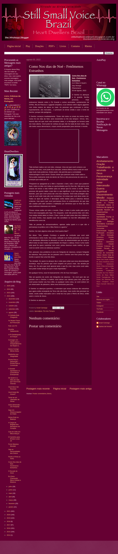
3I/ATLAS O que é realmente (17, 202)
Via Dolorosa (106, 279)
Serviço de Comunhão (105, 253)
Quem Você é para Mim (17, 255)
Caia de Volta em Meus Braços (14, 432)
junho (11, 490)
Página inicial (14, 46)
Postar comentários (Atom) (42, 393)
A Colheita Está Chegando (13, 316)
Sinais (98, 266)
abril (10, 497)
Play (28, 46)
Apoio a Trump (105, 202)
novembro (12, 302)
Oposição (103, 284)
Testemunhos (102, 226)
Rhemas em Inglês (103, 299)
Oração (100, 164)
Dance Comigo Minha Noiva (13, 350)
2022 (9, 296)
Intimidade (102, 179)
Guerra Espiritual (101, 190)
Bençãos (99, 244)
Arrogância (105, 281)
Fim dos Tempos (49, 311)
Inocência (106, 261)
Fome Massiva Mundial (13, 445)
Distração (110, 235)
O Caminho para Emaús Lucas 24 (14, 439)
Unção (106, 259)
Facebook (99, 312)
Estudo (111, 244)
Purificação (100, 233)
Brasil (112, 281)
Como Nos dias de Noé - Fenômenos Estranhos (14, 465)
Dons (108, 205)
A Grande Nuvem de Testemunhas (105, 209)
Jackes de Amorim (105, 326)
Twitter (98, 303)
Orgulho (111, 231)
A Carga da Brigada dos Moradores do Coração (14, 425)
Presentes (100, 214)
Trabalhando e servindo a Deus (105, 170)
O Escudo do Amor (12, 472)
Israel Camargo (104, 323)
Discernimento (104, 194)
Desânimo (100, 237)
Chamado (100, 205)
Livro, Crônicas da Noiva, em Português (12, 98)
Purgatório (100, 239)
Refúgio (110, 221)
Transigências (106, 277)
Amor (99, 182)
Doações (39, 46)
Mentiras (99, 264)
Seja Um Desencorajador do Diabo (14, 412)
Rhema (111, 250)
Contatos (75, 46)
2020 (9, 515)
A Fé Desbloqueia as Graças (14, 335)
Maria (111, 200)
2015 (9, 532)
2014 (9, 535)
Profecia (99, 242)
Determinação (101, 231)
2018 (9, 521)
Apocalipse (38, 311)
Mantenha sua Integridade (13, 355)
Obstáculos (110, 264)
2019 (9, 518)
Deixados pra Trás (105, 268)
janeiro (11, 507)
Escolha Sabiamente (13, 330)
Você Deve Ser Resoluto (13, 388)
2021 (9, 511)
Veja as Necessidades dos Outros (14, 451)
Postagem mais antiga (81, 388)
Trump (108, 217)
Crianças (99, 246)
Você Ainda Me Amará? (13, 393)
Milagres (111, 257)
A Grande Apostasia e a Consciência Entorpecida (14, 371)
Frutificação (110, 270)
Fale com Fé (12, 326)
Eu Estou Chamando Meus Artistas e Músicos (14, 479)
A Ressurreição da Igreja (105, 219)
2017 (9, 525)
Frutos (104, 257)
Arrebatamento (104, 161)
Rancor (111, 272)
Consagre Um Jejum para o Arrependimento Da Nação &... (14, 342)
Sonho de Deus (102, 275)
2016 (9, 528)
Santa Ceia (100, 259)
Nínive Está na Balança (13, 418)
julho (10, 486)
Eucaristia (99, 270)
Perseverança (104, 176)
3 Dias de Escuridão (107, 266)
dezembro (12, 299)
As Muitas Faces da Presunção (14, 321)
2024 (9, 289)
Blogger (78, 549)
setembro (12, 309)
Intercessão (103, 185)
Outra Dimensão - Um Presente (14, 406)
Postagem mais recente (38, 388)
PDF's (52, 46)
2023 (9, 293)
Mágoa (98, 284)
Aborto (104, 255)
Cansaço (110, 224)
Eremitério (100, 224)
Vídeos (98, 255)
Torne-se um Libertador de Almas (13, 399)
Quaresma (110, 242)
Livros (63, 46)
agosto (11, 312)
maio (10, 493)
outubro (11, 306)
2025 (9, 286)
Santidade (100, 217)
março (11, 500)
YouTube (99, 309)
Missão (100, 197)
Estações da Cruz (102, 272)
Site (97, 296)
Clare (112, 239)
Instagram (99, 306)
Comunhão (100, 228)
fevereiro (12, 503)
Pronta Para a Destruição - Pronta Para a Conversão (14, 362)
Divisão (111, 237)
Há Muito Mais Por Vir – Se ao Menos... (17, 229)
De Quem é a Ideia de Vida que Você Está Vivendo (14, 380)
